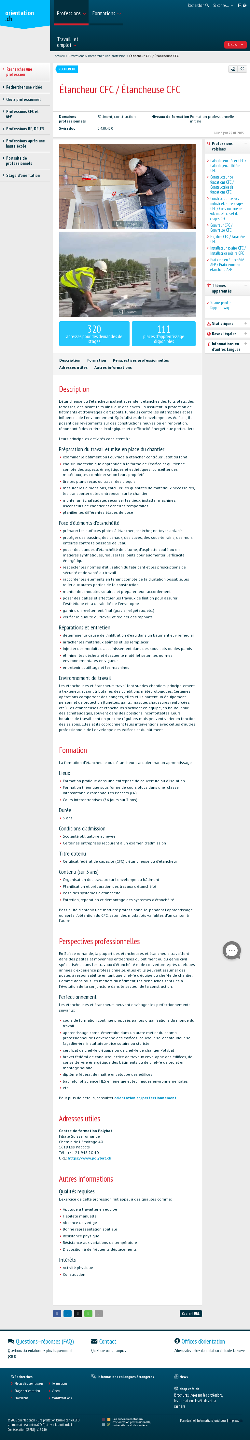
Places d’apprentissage (28, 1383)
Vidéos (56, 1391)
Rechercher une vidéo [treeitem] (24, 87)
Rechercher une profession (107, 56)
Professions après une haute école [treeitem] (25, 143)
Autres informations (113, 367)
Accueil (60, 56)
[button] (57, 1313)
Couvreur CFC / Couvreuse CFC (221, 228)
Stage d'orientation (27, 1391)
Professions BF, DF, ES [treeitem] (25, 129)
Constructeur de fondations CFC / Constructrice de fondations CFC (222, 184)
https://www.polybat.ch (89, 1158)
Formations (59, 1383)
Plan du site (187, 1420)
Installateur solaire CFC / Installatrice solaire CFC (228, 251)
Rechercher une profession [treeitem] (19, 71)
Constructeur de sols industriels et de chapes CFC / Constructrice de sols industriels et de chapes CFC (226, 208)
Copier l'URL (191, 1313)
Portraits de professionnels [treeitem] (19, 160)
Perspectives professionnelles (141, 360)
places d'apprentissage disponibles (163, 333)
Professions (76, 56)
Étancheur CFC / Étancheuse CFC (154, 56)
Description (69, 360)
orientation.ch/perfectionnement (145, 1097)
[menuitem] (71, 12)
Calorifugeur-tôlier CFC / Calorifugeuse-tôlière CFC (228, 165)
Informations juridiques (211, 1420)
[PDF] (233, 69)
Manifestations (62, 1398)
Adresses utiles (73, 367)
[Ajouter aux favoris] (242, 69)
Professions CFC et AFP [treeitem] (22, 114)
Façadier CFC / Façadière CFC (227, 239)
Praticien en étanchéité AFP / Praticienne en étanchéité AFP (227, 264)
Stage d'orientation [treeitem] (23, 175)
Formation (96, 360)
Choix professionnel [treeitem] (23, 99)
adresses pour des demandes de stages (94, 333)
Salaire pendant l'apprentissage (221, 305)
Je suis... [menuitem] (235, 44)
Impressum (235, 1420)
